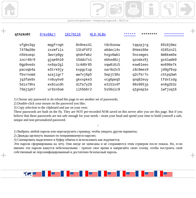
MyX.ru (123, 20)
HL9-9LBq (98, 35)
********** (174, 35)
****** (130, 35)
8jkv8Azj (48, 35)
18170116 (73, 35)
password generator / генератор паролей (92, 20)
